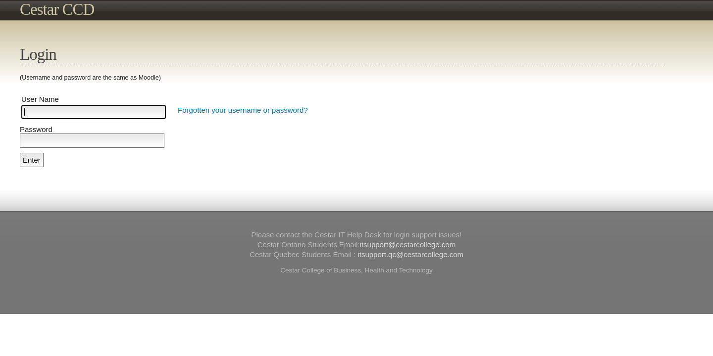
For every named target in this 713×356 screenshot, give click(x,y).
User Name (40, 99)
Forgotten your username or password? (243, 110)
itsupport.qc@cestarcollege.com (410, 254)
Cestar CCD (57, 9)
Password (36, 129)
